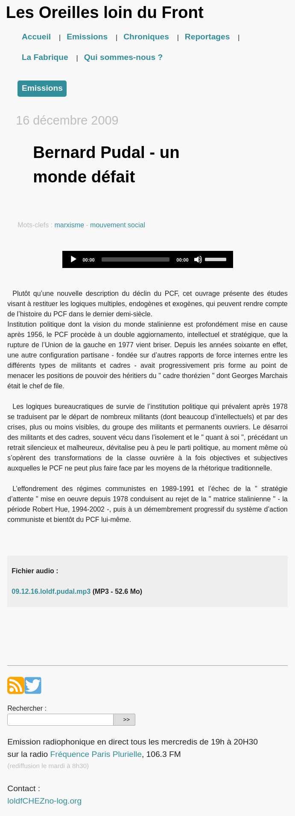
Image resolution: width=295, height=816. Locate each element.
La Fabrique (45, 57)
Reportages (207, 36)
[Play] (73, 259)
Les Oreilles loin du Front (105, 12)
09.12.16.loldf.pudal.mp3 (51, 591)
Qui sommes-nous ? (123, 57)
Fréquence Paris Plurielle (96, 754)
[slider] (136, 259)
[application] (147, 259)
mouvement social (117, 225)
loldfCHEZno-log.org (44, 800)
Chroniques (146, 36)
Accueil (36, 36)
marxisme (69, 225)
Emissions (87, 36)
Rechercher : (27, 708)
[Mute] (198, 259)
